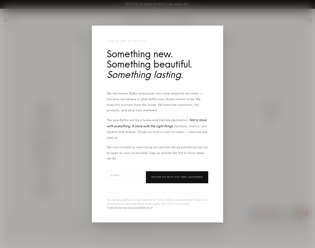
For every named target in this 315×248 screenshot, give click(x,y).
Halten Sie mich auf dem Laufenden (177, 177)
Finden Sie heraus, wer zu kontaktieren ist (130, 208)
